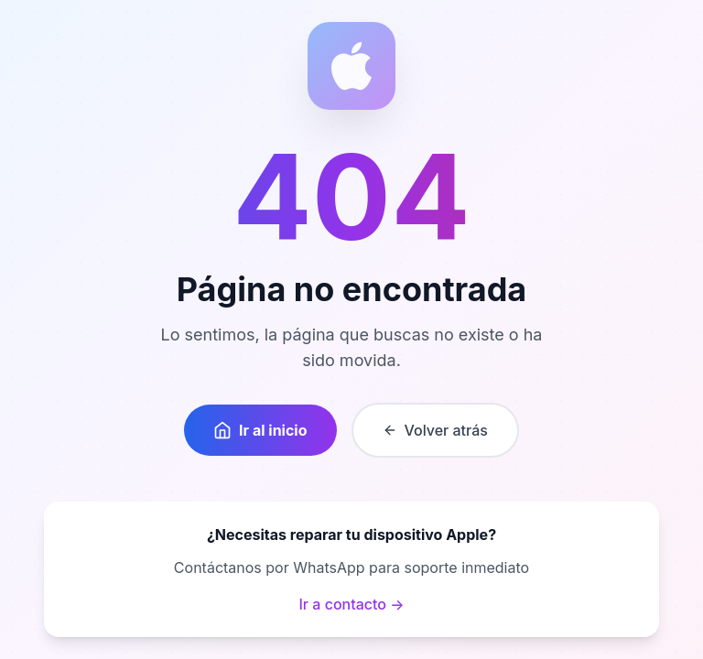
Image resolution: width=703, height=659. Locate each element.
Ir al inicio (260, 430)
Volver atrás (435, 430)
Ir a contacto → (351, 604)
